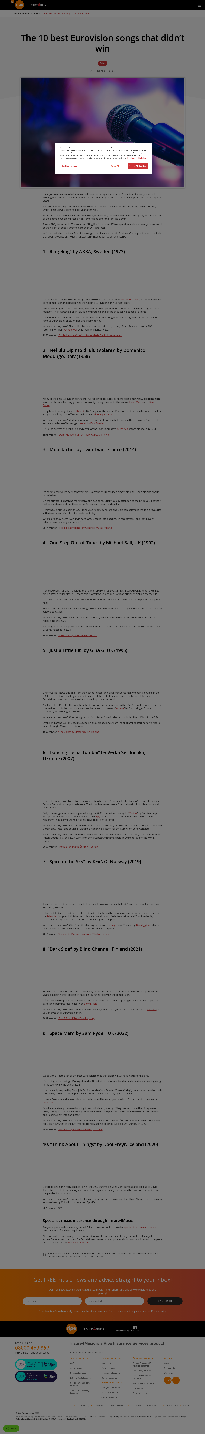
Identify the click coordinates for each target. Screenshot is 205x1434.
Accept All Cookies (137, 166)
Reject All (115, 166)
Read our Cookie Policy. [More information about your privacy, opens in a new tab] (137, 158)
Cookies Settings (69, 166)
